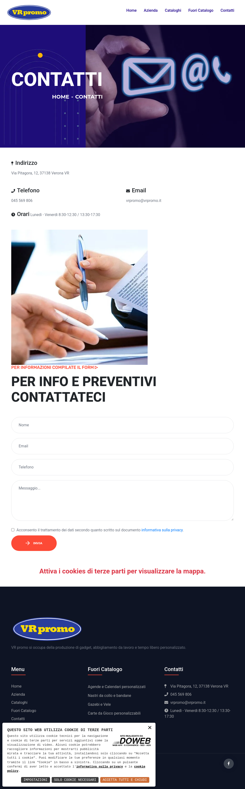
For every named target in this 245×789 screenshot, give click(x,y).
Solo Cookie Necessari (75, 780)
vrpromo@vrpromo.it (143, 200)
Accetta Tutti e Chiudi (125, 780)
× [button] (150, 728)
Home (131, 10)
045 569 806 (22, 200)
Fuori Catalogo (200, 10)
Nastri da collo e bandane (109, 695)
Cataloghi (173, 10)
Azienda (151, 10)
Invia (34, 543)
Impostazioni (35, 780)
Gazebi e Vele (99, 704)
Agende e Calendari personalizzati (116, 686)
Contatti (227, 10)
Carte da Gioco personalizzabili (114, 713)
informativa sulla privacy (162, 530)
